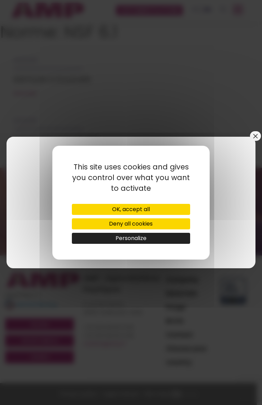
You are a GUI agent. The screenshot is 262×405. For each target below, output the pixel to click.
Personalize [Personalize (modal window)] (131, 238)
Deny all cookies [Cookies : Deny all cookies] (131, 224)
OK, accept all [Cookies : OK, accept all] (131, 209)
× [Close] (255, 136)
